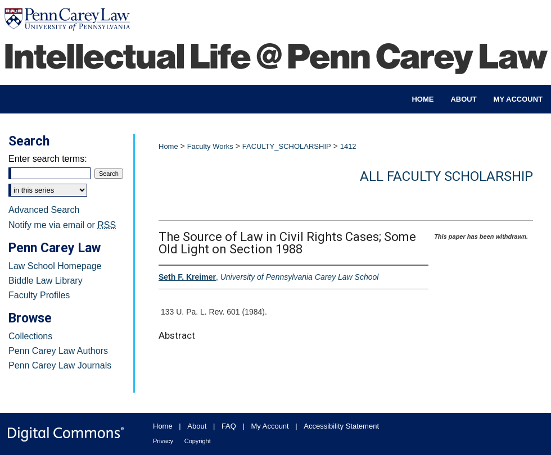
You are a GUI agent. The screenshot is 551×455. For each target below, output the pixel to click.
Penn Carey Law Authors (58, 351)
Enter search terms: (47, 158)
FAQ (229, 426)
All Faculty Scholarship (446, 176)
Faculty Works (210, 146)
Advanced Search (43, 210)
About (196, 426)
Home (168, 146)
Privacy (163, 441)
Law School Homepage (54, 266)
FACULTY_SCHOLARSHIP (286, 146)
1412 (348, 146)
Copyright (197, 441)
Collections (30, 336)
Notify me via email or (62, 225)
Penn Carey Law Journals (59, 365)
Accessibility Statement (341, 426)
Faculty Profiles (39, 295)
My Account (270, 426)
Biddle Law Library (45, 280)
